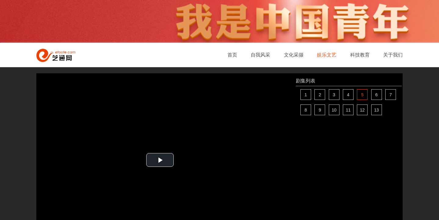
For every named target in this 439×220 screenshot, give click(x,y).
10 (334, 110)
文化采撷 (293, 54)
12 (362, 110)
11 (348, 110)
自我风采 (260, 54)
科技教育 (360, 54)
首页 (232, 54)
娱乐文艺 (326, 54)
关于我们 (393, 54)
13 (376, 110)
